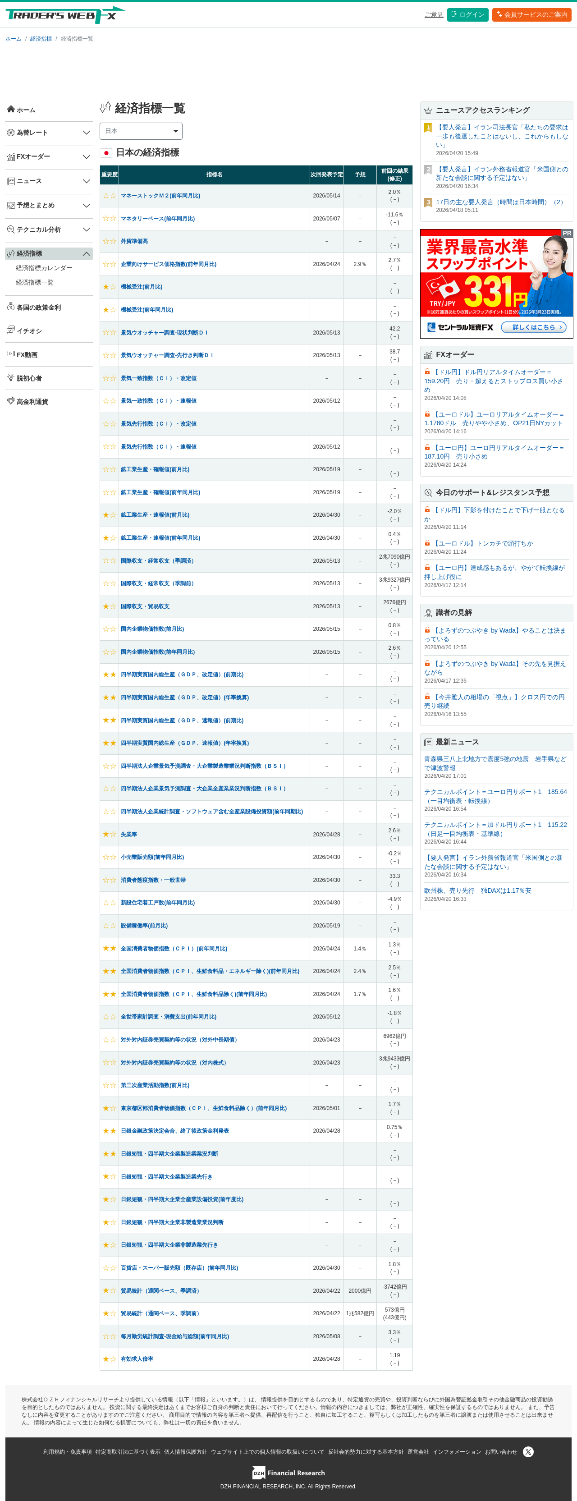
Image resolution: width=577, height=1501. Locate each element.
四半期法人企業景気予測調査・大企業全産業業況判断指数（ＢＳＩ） (204, 788)
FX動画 (22, 353)
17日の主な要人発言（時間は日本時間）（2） (501, 202)
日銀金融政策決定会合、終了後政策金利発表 (175, 1131)
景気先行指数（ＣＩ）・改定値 (159, 424)
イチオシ (24, 330)
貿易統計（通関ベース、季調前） (161, 1313)
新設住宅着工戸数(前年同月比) (158, 903)
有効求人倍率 (137, 1359)
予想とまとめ (31, 206)
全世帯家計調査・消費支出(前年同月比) (168, 1017)
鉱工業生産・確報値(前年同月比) (160, 492)
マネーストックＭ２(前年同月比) (160, 196)
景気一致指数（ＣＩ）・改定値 (159, 378)
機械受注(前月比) (141, 287)
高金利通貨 (27, 400)
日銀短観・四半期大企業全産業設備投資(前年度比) (182, 1199)
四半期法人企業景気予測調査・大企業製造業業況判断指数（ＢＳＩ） (204, 766)
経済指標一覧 (35, 282)
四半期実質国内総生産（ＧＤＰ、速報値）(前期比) (182, 720)
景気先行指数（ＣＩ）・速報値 (159, 447)
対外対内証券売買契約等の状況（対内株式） (175, 1063)
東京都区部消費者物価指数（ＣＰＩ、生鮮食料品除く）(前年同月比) (204, 1108)
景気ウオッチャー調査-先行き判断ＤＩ (168, 355)
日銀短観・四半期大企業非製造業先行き (169, 1245)
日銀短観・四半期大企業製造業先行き (167, 1177)
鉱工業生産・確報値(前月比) (155, 469)
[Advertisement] (288, 70)
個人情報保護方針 (185, 1452)
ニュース (24, 181)
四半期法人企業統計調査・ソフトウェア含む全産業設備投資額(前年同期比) (212, 811)
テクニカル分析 (34, 229)
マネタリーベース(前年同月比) (158, 219)
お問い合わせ (501, 1452)
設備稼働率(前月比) (144, 926)
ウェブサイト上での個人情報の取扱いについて (268, 1452)
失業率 (129, 834)
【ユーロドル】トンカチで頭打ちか (482, 543)
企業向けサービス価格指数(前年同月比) (168, 264)
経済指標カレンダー (44, 267)
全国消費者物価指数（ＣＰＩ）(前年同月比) (174, 949)
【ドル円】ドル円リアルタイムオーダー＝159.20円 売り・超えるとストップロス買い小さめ (493, 380)
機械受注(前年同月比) (147, 310)
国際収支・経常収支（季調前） (159, 583)
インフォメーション (457, 1452)
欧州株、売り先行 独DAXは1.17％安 (477, 890)
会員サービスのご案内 (532, 14)
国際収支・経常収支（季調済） (159, 561)
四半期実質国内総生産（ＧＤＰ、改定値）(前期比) (182, 674)
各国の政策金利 (34, 306)
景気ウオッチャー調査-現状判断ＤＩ (165, 333)
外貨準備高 (134, 241)
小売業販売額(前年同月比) (152, 857)
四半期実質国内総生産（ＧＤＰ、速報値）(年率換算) (185, 743)
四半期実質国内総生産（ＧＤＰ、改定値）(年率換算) (185, 697)
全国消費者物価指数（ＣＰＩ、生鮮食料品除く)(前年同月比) (194, 994)
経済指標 (41, 39)
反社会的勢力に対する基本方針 (366, 1452)
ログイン (468, 14)
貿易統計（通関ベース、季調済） (161, 1291)
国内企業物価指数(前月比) (152, 629)
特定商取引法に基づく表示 (128, 1452)
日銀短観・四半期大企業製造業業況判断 (169, 1154)
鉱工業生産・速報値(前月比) (155, 515)
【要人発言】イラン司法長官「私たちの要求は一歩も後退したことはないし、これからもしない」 (502, 136)
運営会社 (418, 1452)
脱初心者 (24, 377)
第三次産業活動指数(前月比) (155, 1085)
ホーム (13, 39)
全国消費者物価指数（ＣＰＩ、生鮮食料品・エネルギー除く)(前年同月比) (210, 971)
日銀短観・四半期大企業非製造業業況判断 (172, 1222)
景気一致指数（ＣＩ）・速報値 (159, 401)
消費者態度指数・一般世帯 (153, 880)
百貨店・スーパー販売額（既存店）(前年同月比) (179, 1268)
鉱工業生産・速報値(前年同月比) (160, 538)
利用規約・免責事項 (67, 1452)
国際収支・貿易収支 (145, 606)
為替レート (27, 133)
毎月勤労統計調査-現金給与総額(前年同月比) (175, 1336)
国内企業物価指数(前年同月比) (158, 652)
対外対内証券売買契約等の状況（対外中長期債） (180, 1040)
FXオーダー (28, 157)
